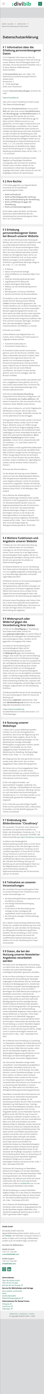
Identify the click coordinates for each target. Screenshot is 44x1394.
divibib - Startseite (8, 24)
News (4, 1293)
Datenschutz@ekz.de (10, 97)
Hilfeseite (6, 1304)
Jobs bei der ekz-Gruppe (12, 1285)
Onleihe (8, 1236)
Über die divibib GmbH (11, 1280)
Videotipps (7, 1309)
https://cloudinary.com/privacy (32, 837)
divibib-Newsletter (9, 1296)
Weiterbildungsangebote (12, 1298)
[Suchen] (40, 4)
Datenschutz (14, 1314)
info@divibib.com (26, 1183)
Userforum (7, 1306)
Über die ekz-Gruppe (10, 1283)
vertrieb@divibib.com (10, 1254)
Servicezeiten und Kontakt (12, 1291)
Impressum (23, 1314)
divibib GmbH (21, 24)
